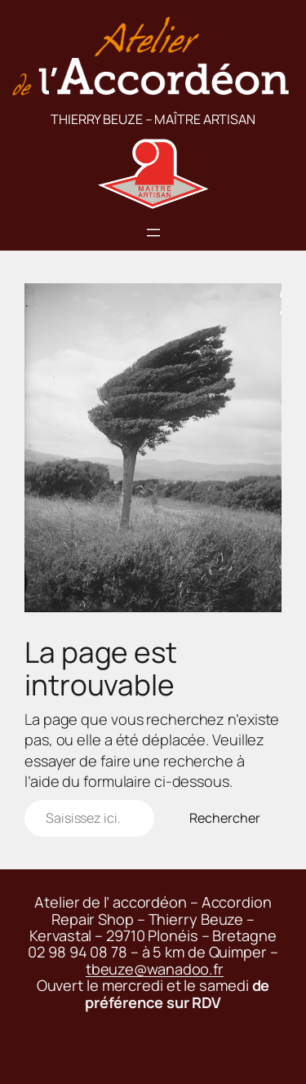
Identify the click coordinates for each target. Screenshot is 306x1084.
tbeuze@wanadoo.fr (155, 969)
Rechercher (224, 818)
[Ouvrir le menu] (153, 232)
